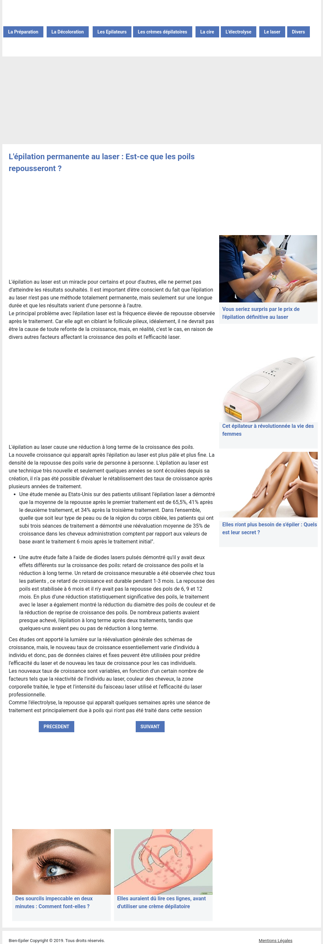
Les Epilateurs (112, 31)
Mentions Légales (275, 940)
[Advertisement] (161, 101)
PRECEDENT (56, 726)
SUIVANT (150, 726)
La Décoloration (68, 31)
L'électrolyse (239, 31)
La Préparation (23, 31)
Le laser (272, 31)
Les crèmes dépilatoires (162, 31)
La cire (207, 31)
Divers (298, 31)
